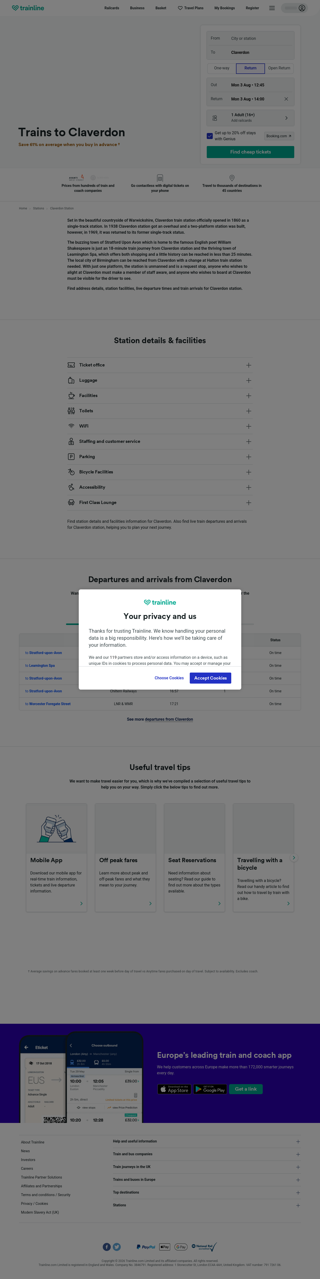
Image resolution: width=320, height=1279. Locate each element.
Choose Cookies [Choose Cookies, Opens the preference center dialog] (169, 678)
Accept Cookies (210, 678)
